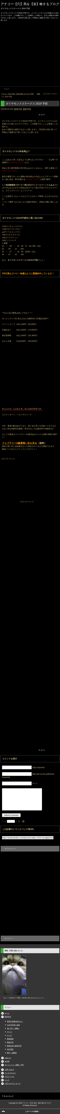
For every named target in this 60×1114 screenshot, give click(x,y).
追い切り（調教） (13, 1028)
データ (9, 1032)
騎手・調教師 (12, 1053)
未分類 (7, 1061)
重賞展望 (10, 1039)
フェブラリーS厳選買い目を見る (19, 443)
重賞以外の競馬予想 (14, 1046)
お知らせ (8, 1058)
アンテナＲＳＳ (10, 1073)
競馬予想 (18, 109)
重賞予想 (26, 109)
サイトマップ (8, 1096)
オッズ (9, 1035)
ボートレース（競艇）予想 (14, 1065)
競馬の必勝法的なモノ (15, 1021)
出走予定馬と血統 (13, 1025)
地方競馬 (10, 1049)
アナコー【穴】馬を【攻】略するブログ (30, 4)
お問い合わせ (9, 1070)
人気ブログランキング (12, 1083)
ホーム (7, 1013)
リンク (7, 1080)
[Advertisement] (30, 54)
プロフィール (9, 1077)
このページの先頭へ (32, 1111)
